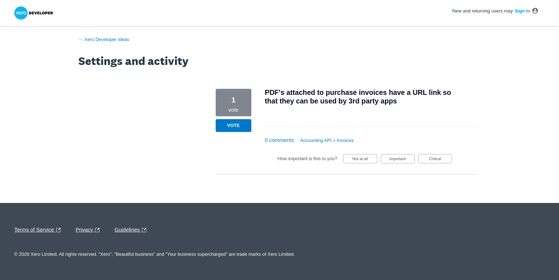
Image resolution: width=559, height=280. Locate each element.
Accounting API (316, 140)
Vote (233, 125)
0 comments (279, 140)
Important (402, 160)
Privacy (89, 230)
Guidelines (132, 230)
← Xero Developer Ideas (103, 39)
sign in (522, 11)
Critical (440, 160)
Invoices (345, 140)
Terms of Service (39, 230)
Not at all (364, 160)
